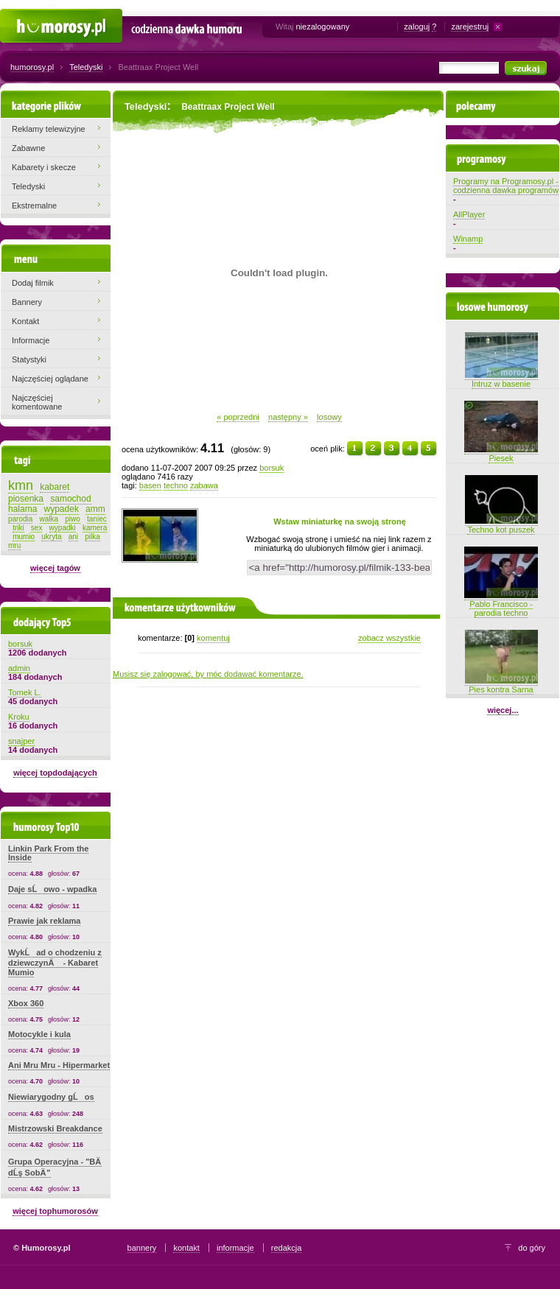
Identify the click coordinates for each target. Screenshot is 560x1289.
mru (14, 545)
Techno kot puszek (501, 525)
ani (73, 537)
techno (176, 485)
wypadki (62, 528)
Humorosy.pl (22, 16)
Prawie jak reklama (44, 920)
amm (95, 509)
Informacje (30, 340)
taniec (97, 519)
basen (150, 485)
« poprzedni (238, 416)
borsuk (271, 467)
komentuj (213, 637)
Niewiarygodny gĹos (51, 1096)
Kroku (18, 716)
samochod (70, 499)
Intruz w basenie (501, 379)
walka (49, 519)
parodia (20, 519)
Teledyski (85, 67)
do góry (531, 1247)
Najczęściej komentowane (37, 402)
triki (18, 528)
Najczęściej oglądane (50, 378)
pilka (92, 537)
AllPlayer (469, 214)
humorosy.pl (32, 67)
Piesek (501, 454)
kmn (20, 485)
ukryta (51, 537)
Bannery (27, 302)
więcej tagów (55, 567)
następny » (288, 416)
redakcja (286, 1247)
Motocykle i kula (39, 1034)
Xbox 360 (25, 1003)
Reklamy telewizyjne (48, 128)
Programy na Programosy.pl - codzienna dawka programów (506, 185)
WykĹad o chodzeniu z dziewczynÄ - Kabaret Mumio (55, 962)
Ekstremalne (34, 205)
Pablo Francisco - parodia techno (501, 604)
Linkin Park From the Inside (48, 853)
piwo (72, 519)
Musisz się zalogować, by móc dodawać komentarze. (208, 674)
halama (22, 509)
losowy (329, 416)
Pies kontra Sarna (501, 685)
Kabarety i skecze (44, 167)
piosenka (25, 499)
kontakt (186, 1247)
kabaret (54, 487)
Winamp (468, 238)
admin (19, 668)
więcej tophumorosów (55, 1211)
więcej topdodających (55, 772)
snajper (21, 741)
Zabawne (28, 148)
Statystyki (29, 359)
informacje (235, 1247)
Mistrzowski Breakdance (55, 1128)
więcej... (502, 710)
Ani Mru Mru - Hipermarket (59, 1065)
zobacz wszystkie (389, 637)
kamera (95, 528)
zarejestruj (470, 26)
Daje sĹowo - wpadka (52, 889)
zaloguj (417, 26)
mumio (24, 537)
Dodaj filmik (33, 282)
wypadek (61, 509)
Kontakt (25, 321)
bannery (142, 1247)
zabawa (204, 485)
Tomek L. (24, 692)
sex (37, 528)
